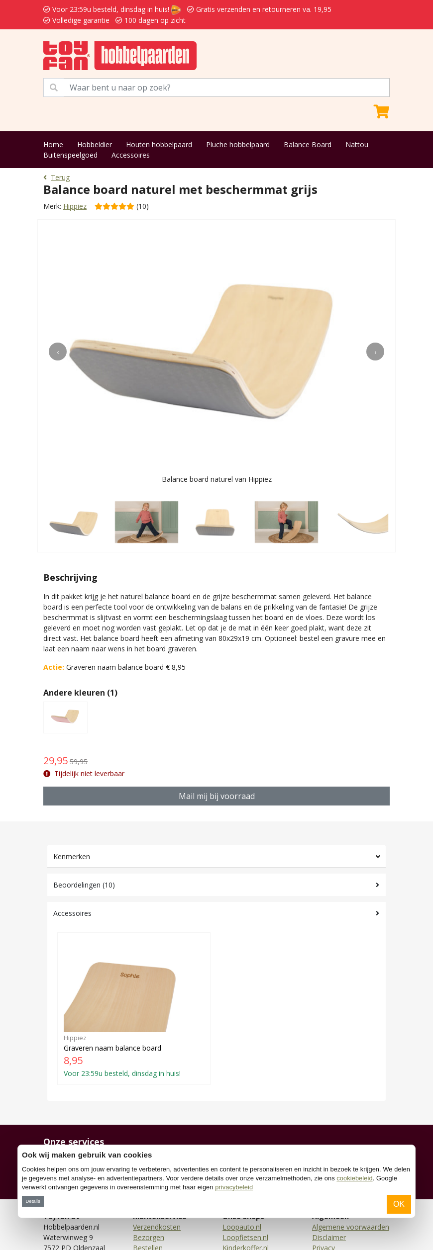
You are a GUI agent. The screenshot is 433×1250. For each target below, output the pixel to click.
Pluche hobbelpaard (238, 144)
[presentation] (58, 351)
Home (53, 144)
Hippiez (75, 206)
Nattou (356, 144)
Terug (56, 177)
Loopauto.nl (241, 1227)
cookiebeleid (354, 1178)
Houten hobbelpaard (159, 144)
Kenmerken (71, 856)
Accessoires (130, 155)
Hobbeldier (94, 144)
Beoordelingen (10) (84, 885)
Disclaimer (329, 1237)
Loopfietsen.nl (245, 1237)
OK (399, 1204)
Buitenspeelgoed (70, 155)
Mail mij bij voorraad (217, 796)
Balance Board (307, 144)
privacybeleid (234, 1187)
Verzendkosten (157, 1227)
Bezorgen (148, 1237)
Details (32, 1201)
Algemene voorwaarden (350, 1227)
